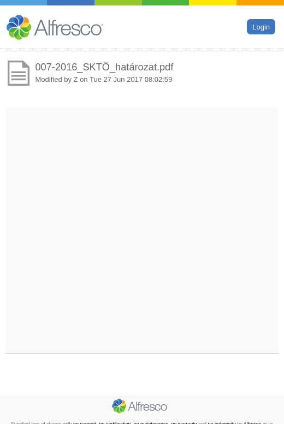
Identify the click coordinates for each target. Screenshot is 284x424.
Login (261, 26)
